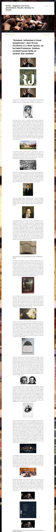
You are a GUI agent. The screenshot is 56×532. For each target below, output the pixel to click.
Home (7, 31)
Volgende (48, 34)
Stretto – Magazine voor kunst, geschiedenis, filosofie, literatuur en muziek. (20, 8)
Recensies (11, 31)
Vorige (44, 34)
